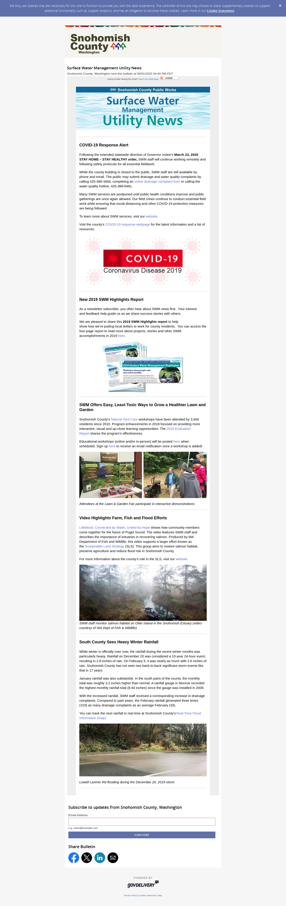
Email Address (78, 815)
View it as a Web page (148, 79)
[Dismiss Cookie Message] (280, 6)
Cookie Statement (220, 10)
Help (160, 895)
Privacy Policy (130, 895)
